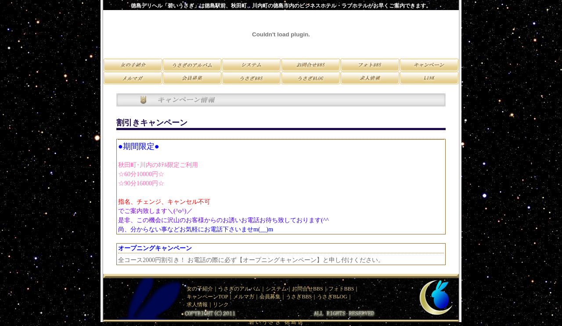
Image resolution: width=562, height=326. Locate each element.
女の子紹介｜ (202, 289)
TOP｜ (225, 297)
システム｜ (279, 289)
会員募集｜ (272, 297)
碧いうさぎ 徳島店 (276, 322)
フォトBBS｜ (344, 289)
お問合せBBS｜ (310, 289)
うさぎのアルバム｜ (242, 289)
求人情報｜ (200, 304)
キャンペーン (202, 297)
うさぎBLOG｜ (335, 297)
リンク (221, 304)
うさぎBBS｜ (301, 297)
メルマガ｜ (246, 297)
